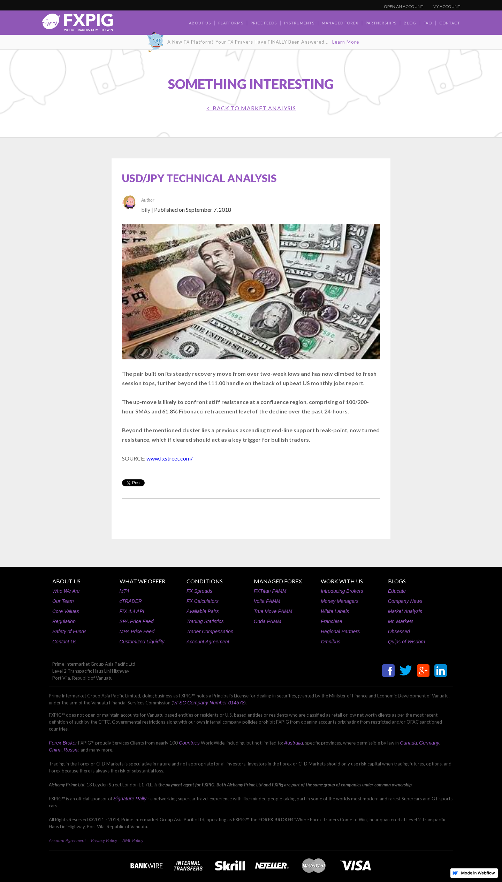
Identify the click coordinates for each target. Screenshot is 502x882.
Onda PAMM (267, 621)
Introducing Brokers (342, 591)
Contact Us (64, 641)
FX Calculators (203, 601)
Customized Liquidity (142, 641)
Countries (189, 743)
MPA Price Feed (137, 631)
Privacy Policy (104, 840)
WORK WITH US (342, 581)
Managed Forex (340, 23)
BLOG (410, 23)
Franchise (331, 621)
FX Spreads (199, 591)
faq (428, 23)
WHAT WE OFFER (142, 581)
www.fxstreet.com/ (169, 458)
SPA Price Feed (137, 621)
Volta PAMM (267, 601)
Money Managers (339, 601)
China (55, 750)
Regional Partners (340, 631)
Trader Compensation (210, 631)
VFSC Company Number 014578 (208, 702)
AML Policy (132, 840)
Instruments (299, 23)
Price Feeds (264, 23)
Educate (397, 591)
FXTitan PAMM (270, 591)
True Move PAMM (273, 611)
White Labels (335, 611)
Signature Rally (129, 798)
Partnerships (381, 23)
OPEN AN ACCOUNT (403, 6)
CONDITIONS (205, 581)
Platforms (230, 23)
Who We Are (66, 591)
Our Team (63, 601)
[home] (77, 24)
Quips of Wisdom (406, 641)
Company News (405, 601)
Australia (293, 743)
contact (449, 23)
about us (200, 23)
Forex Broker (63, 743)
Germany (429, 743)
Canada (408, 743)
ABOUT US (66, 581)
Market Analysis (405, 611)
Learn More (345, 42)
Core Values (65, 611)
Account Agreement (208, 641)
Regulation (64, 621)
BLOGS (397, 581)
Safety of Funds (69, 631)
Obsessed (399, 631)
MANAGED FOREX (278, 581)
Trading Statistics (205, 621)
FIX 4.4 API (132, 611)
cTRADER (131, 601)
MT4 (124, 591)
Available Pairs (203, 611)
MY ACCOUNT (446, 6)
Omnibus (330, 641)
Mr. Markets (400, 621)
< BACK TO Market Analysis (251, 108)
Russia (71, 750)
